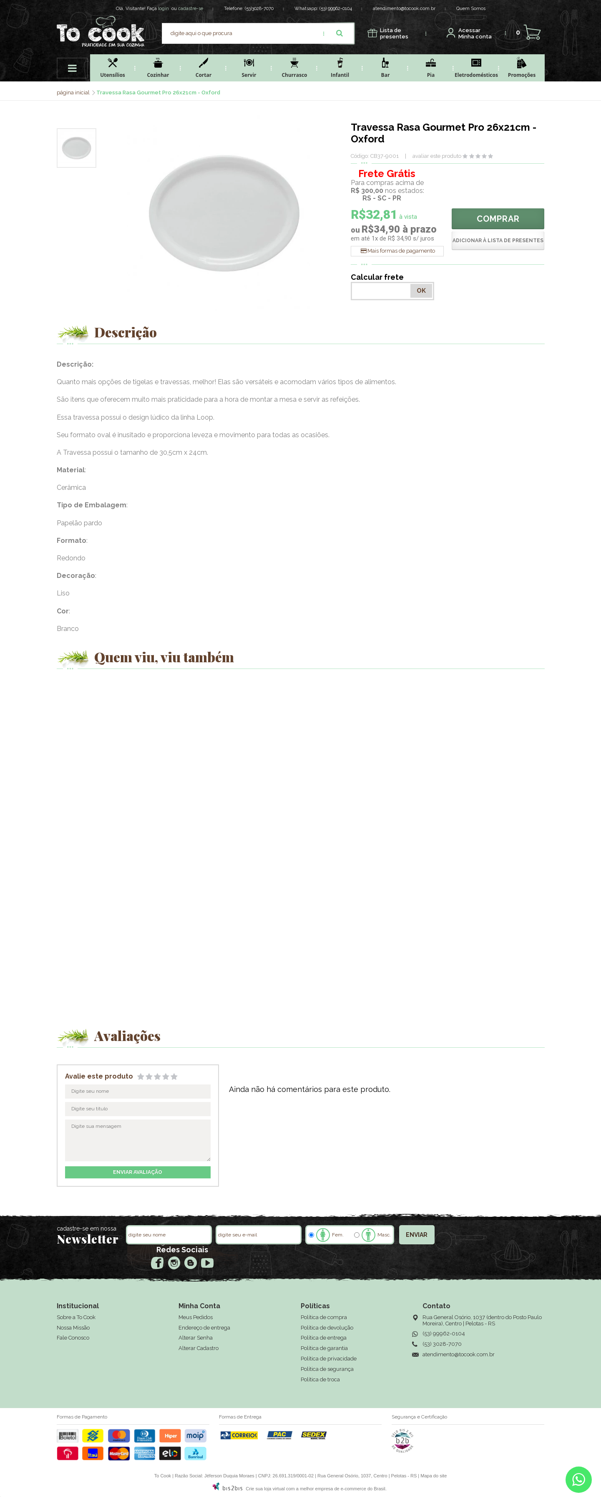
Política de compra (324, 1317)
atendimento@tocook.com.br (404, 8)
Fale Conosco (73, 1338)
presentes (394, 34)
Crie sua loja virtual (265, 1488)
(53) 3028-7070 (442, 1344)
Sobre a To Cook (76, 1317)
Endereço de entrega (204, 1328)
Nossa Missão (73, 1328)
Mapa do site (433, 1475)
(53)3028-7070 (259, 8)
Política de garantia (324, 1348)
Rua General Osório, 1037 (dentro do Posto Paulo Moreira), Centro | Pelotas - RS (482, 1320)
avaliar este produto (436, 156)
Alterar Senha (196, 1338)
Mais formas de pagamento (401, 251)
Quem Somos (470, 8)
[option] (76, 148)
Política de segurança (327, 1369)
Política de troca (320, 1379)
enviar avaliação (137, 1172)
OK (421, 290)
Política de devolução (327, 1328)
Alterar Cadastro (199, 1348)
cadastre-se (190, 8)
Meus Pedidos (196, 1317)
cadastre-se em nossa (86, 1228)
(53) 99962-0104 (335, 8)
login (163, 8)
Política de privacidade (329, 1358)
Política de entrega (324, 1338)
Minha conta (475, 34)
